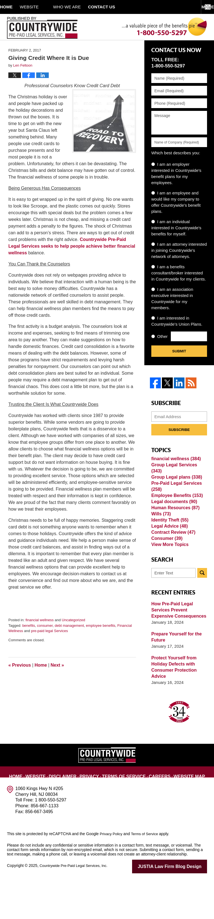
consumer (45, 639)
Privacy (80, 813)
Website (43, 6)
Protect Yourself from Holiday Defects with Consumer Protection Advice (172, 708)
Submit (179, 365)
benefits (28, 639)
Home (13, 6)
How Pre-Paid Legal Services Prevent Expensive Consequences (179, 651)
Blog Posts (108, 820)
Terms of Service (111, 813)
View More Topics (168, 584)
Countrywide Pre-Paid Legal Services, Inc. (76, 907)
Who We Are (81, 6)
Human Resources (174, 531)
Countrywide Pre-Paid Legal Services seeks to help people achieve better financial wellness (71, 260)
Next (57, 679)
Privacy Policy (112, 875)
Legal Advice (168, 557)
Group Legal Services (178, 480)
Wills (160, 540)
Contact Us (198, 813)
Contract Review (172, 566)
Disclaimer (55, 813)
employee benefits (100, 639)
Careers (142, 813)
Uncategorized (73, 634)
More (201, 6)
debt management (69, 639)
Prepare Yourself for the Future (175, 678)
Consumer (166, 575)
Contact (123, 6)
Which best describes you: (175, 167)
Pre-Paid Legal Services (175, 501)
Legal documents (172, 522)
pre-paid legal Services (49, 645)
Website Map (169, 813)
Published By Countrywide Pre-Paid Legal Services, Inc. (42, 28)
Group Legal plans (175, 489)
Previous (19, 679)
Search (202, 614)
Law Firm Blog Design (180, 907)
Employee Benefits (175, 513)
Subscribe (179, 441)
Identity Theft (168, 549)
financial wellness (39, 634)
